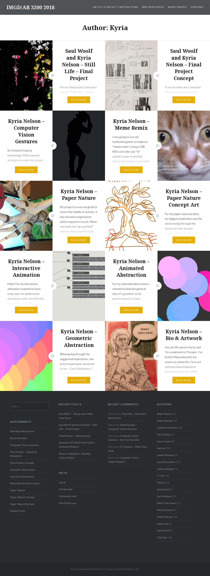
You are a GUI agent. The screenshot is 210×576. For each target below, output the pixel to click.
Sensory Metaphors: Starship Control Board (75, 455)
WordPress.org (67, 503)
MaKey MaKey (177, 7)
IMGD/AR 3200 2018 (31, 7)
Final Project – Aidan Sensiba (74, 435)
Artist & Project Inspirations (115, 7)
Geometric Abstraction (22, 469)
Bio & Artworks (18, 438)
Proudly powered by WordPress (87, 569)
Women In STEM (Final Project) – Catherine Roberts (77, 444)
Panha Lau (162, 523)
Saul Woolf (163, 530)
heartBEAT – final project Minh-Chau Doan (76, 415)
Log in (62, 482)
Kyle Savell (163, 489)
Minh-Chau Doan (166, 503)
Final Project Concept (22, 462)
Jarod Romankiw (166, 461)
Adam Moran (164, 413)
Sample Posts (17, 510)
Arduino (197, 7)
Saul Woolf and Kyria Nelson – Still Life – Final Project (78, 426)
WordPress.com (130, 569)
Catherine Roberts (167, 427)
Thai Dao (162, 537)
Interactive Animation (22, 476)
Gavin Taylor (164, 441)
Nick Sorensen (165, 509)
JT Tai (160, 475)
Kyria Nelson (164, 496)
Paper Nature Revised (22, 504)
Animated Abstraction (22, 431)
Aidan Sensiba (164, 420)
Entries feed (65, 489)
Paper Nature (17, 490)
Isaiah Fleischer (165, 455)
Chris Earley (163, 434)
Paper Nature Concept (22, 497)
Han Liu (161, 448)
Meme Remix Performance (25, 483)
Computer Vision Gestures (24, 445)
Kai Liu (160, 482)
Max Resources (153, 7)
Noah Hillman (164, 516)
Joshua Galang (165, 468)
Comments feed (67, 496)
